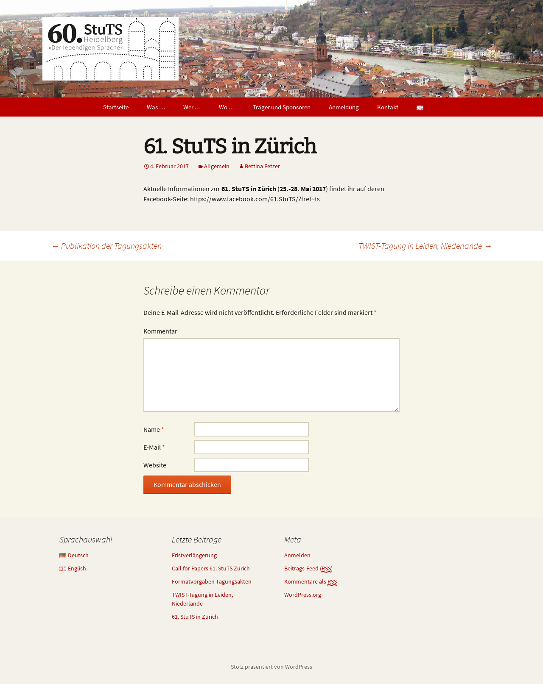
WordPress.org (302, 594)
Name (153, 429)
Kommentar (160, 331)
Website (154, 465)
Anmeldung (344, 107)
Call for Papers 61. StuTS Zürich (211, 568)
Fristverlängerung (194, 555)
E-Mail (154, 447)
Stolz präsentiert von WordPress (271, 666)
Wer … (192, 107)
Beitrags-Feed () (308, 568)
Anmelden (297, 555)
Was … (156, 107)
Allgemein (217, 166)
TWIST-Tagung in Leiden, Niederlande (425, 245)
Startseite (116, 107)
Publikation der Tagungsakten (106, 245)
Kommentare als (310, 582)
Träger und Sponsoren (282, 107)
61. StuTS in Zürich (195, 616)
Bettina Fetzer (262, 166)
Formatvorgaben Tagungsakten (212, 581)
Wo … (227, 107)
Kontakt (387, 107)
